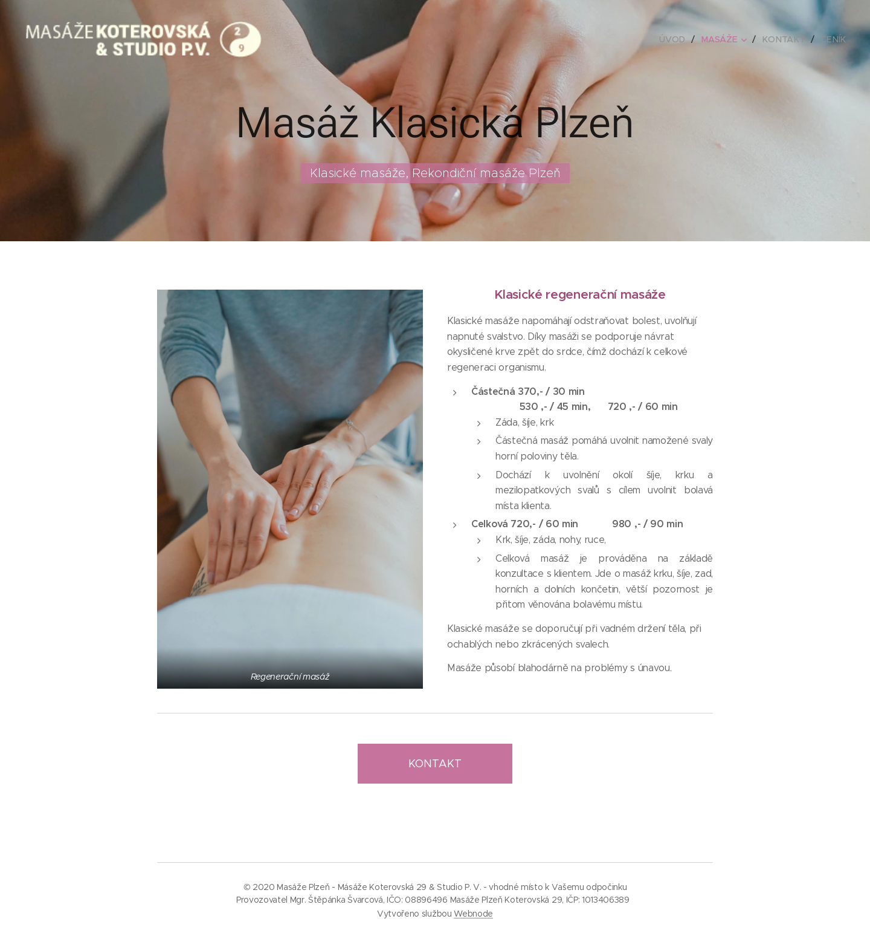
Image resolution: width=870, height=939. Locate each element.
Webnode (473, 913)
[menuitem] (677, 39)
